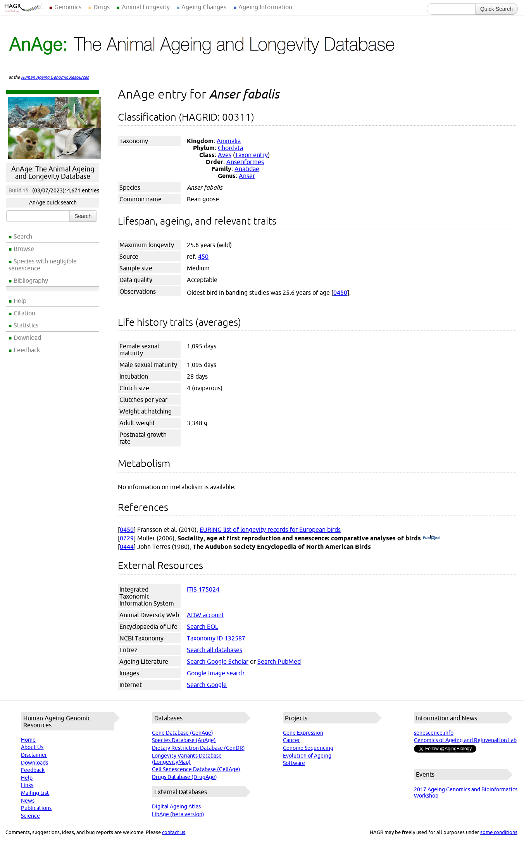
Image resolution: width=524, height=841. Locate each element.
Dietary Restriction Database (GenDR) (198, 748)
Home (28, 740)
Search (23, 236)
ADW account (205, 614)
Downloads (34, 763)
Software (294, 763)
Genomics (67, 6)
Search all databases (214, 649)
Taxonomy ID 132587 (216, 638)
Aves (224, 154)
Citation (24, 313)
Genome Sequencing (308, 748)
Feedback (27, 349)
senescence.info (433, 733)
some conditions (498, 832)
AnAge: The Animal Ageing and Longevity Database (52, 172)
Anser (247, 175)
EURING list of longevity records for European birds (270, 529)
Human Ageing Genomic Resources (55, 77)
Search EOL (202, 626)
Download (27, 337)
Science (30, 816)
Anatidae (246, 168)
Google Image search (216, 673)
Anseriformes (245, 161)
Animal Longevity (146, 6)
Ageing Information (265, 6)
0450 (340, 292)
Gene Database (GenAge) (182, 733)
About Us (32, 747)
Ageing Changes (203, 6)
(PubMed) (431, 538)
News (27, 801)
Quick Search (496, 9)
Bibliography (31, 280)
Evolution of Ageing (307, 756)
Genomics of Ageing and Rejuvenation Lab (465, 740)
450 (203, 256)
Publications (36, 808)
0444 (127, 546)
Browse (24, 248)
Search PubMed (279, 661)
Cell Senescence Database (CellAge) (196, 769)
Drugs (101, 6)
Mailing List (35, 793)
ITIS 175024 (203, 589)
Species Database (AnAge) (184, 740)
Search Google (207, 684)
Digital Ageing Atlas (176, 806)
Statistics (26, 325)
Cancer (291, 740)
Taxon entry (251, 154)
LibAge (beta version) (178, 814)
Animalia (229, 140)
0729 (127, 538)
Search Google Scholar (217, 661)
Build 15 (19, 190)
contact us (173, 832)
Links (27, 785)
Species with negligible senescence (43, 265)
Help (20, 300)
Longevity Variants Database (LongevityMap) (187, 759)
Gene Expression (303, 733)
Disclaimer (34, 755)
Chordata (230, 147)
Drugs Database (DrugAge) (184, 777)
